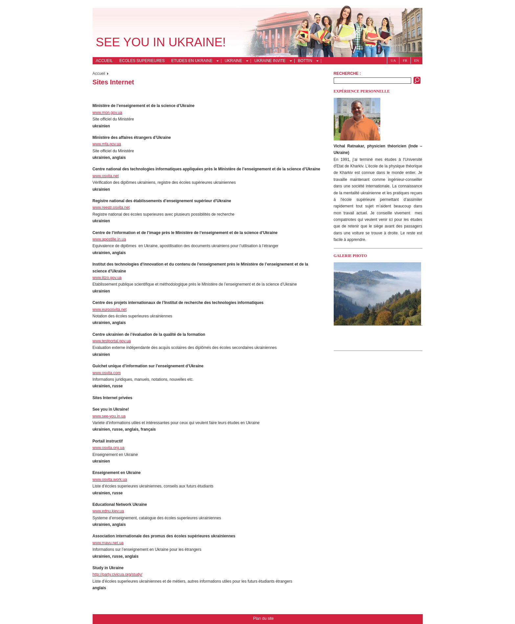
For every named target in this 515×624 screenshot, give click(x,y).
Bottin (306, 61)
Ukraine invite (271, 61)
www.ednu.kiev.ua (108, 511)
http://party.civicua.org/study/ (118, 574)
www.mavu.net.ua (108, 543)
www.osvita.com (107, 373)
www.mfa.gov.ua (107, 144)
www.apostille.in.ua (109, 239)
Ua (393, 60)
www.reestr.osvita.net (111, 207)
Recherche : (347, 73)
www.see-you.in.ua (109, 416)
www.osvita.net (106, 176)
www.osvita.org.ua (108, 447)
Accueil (104, 60)
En (416, 60)
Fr (405, 60)
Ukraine (234, 61)
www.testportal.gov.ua (112, 341)
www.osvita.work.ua (110, 479)
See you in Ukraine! (161, 42)
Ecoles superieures (142, 60)
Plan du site (263, 618)
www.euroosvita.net (110, 309)
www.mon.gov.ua (108, 112)
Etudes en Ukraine (193, 61)
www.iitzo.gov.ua (107, 277)
